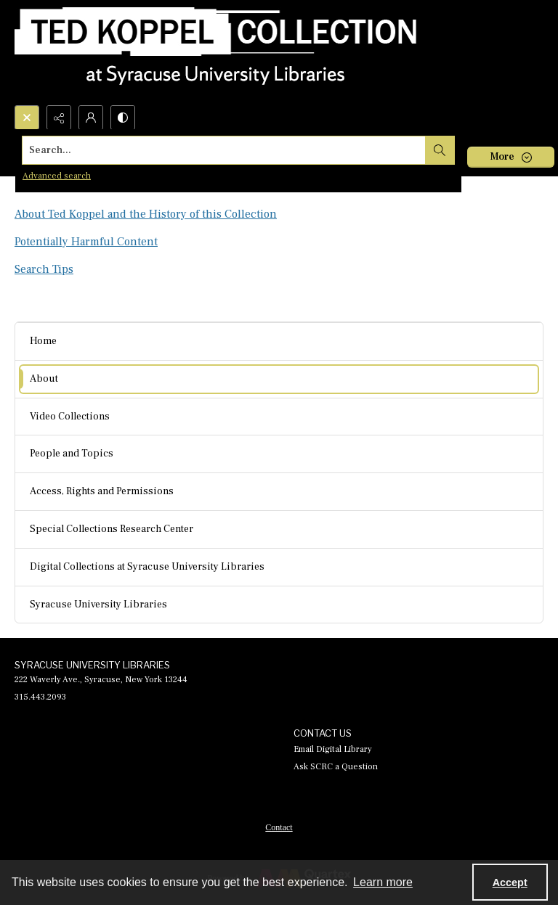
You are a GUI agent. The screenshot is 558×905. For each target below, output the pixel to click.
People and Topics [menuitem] (71, 453)
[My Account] (90, 117)
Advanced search (57, 176)
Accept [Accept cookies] (510, 882)
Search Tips (44, 269)
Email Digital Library (333, 749)
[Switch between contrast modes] (122, 117)
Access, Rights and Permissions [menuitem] (102, 491)
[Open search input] (27, 117)
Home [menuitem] (43, 341)
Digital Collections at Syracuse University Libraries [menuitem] (147, 566)
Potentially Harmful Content (86, 241)
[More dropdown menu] (510, 157)
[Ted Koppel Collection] (216, 52)
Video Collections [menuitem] (70, 416)
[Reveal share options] (58, 117)
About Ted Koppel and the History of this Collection (146, 214)
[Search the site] (224, 150)
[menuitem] (278, 826)
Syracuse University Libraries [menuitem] (98, 604)
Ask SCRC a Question (336, 766)
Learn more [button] (383, 882)
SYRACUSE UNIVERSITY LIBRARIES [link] (92, 665)
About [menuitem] (44, 378)
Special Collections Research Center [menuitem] (111, 529)
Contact (278, 827)
